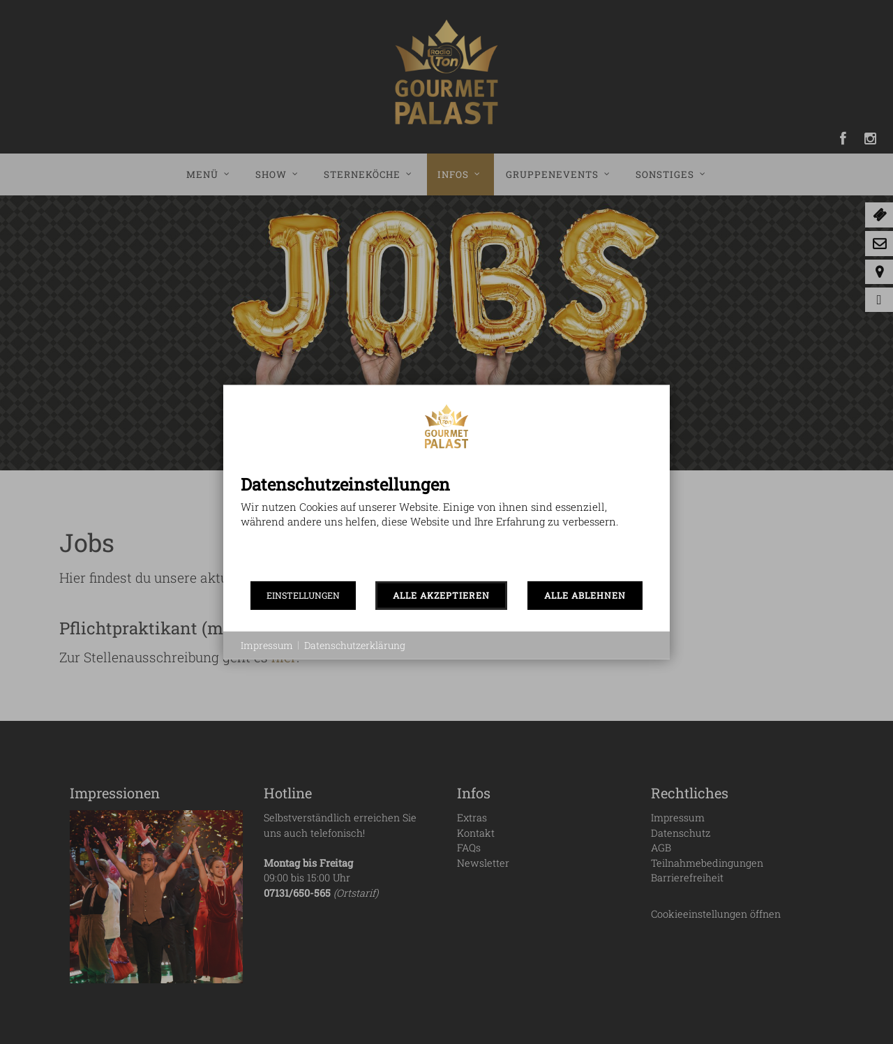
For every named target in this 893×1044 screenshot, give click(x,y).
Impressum (267, 645)
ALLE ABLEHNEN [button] (585, 595)
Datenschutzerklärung (354, 645)
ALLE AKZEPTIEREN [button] (441, 595)
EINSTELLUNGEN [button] (303, 595)
